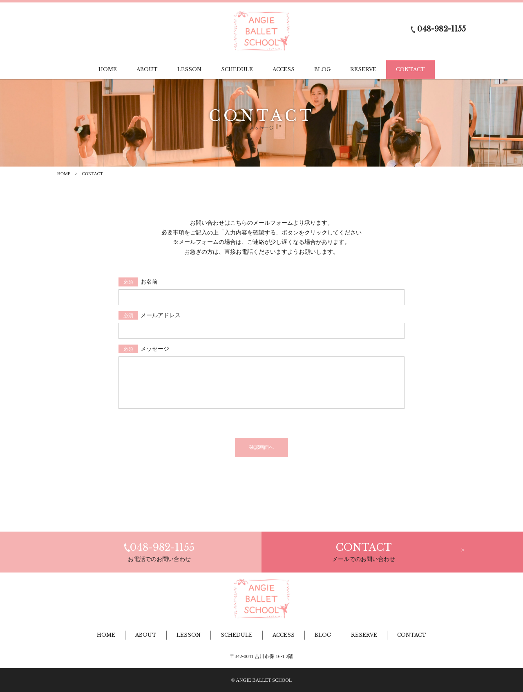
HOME (63, 173)
